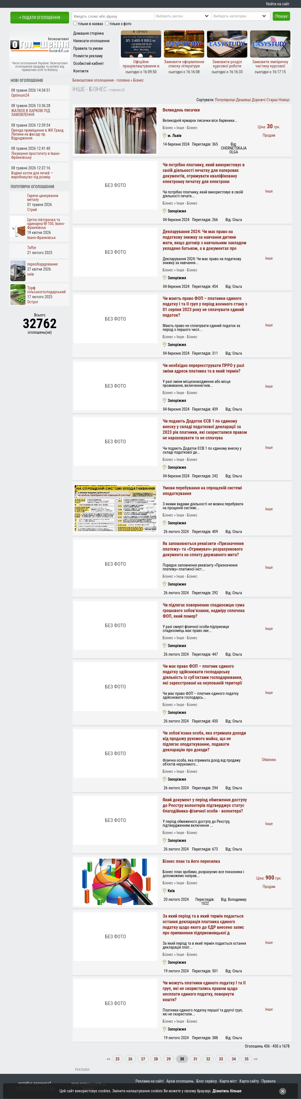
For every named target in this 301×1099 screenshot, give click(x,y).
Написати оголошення (91, 41)
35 (246, 1059)
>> (255, 1059)
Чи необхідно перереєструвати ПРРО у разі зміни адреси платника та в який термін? (203, 368)
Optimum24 (20, 95)
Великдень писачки (181, 110)
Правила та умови (88, 48)
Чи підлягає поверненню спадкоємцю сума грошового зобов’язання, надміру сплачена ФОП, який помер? (203, 610)
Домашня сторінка (88, 33)
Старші (272, 100)
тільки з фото (120, 24)
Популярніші (225, 100)
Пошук (281, 16)
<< (109, 1059)
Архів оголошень (180, 1081)
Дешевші (243, 100)
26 (130, 1059)
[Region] (188, 16)
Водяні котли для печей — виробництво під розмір (32, 175)
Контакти (80, 71)
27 (143, 1059)
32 (208, 1059)
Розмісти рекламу (88, 56)
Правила (269, 1081)
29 (169, 1059)
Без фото (115, 185)
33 (221, 1059)
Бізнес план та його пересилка (191, 861)
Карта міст (228, 1081)
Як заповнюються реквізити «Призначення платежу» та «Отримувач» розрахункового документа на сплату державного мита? (203, 549)
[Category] (245, 16)
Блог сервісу (206, 1081)
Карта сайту (249, 1081)
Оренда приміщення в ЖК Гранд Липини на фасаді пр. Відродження (37, 134)
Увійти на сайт (277, 4)
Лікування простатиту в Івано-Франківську (35, 155)
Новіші (284, 100)
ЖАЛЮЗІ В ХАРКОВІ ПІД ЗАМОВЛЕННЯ (30, 112)
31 (195, 1059)
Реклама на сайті (150, 1081)
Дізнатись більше (227, 1091)
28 (156, 1059)
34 (234, 1059)
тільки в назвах (90, 24)
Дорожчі (258, 100)
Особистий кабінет (88, 63)
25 (117, 1059)
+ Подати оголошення (39, 17)
